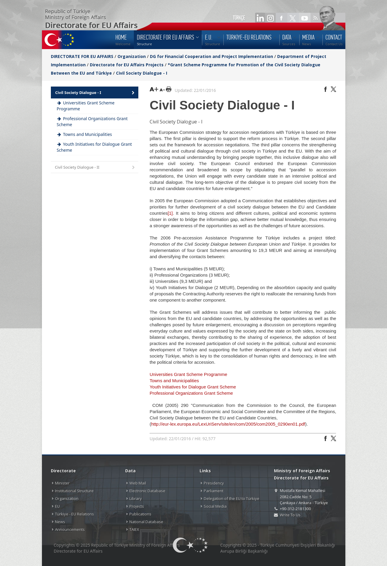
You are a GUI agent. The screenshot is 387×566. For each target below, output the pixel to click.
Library (135, 498)
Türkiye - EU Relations (74, 514)
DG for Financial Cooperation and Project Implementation (211, 56)
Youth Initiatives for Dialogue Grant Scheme (193, 386)
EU (57, 506)
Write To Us (290, 515)
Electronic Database (147, 490)
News (60, 521)
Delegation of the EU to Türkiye (231, 498)
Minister (62, 483)
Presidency (214, 483)
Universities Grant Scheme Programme (188, 374)
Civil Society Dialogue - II (95, 167)
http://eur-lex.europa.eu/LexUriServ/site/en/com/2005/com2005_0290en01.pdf (228, 424)
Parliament (213, 490)
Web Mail (137, 483)
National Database (146, 521)
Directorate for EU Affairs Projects (127, 65)
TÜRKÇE (239, 18)
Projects (136, 506)
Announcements (70, 529)
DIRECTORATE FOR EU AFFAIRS (83, 56)
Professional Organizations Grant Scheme (191, 393)
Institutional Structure (74, 490)
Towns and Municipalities (174, 380)
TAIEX (134, 529)
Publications (140, 514)
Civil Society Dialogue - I (141, 73)
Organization (131, 56)
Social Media (215, 506)
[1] (170, 213)
